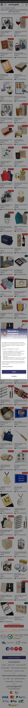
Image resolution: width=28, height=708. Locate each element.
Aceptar (14, 371)
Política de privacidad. (7, 366)
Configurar (14, 376)
